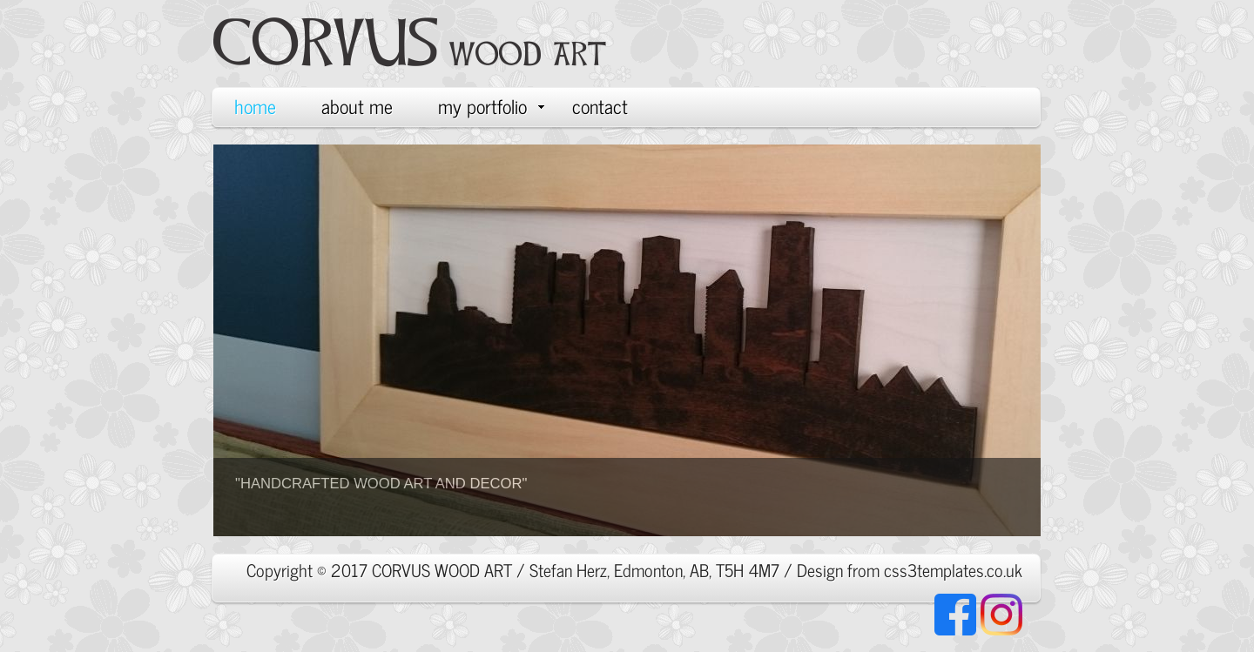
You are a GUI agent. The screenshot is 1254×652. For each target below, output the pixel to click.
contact (600, 106)
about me (357, 106)
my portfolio (491, 106)
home (255, 106)
